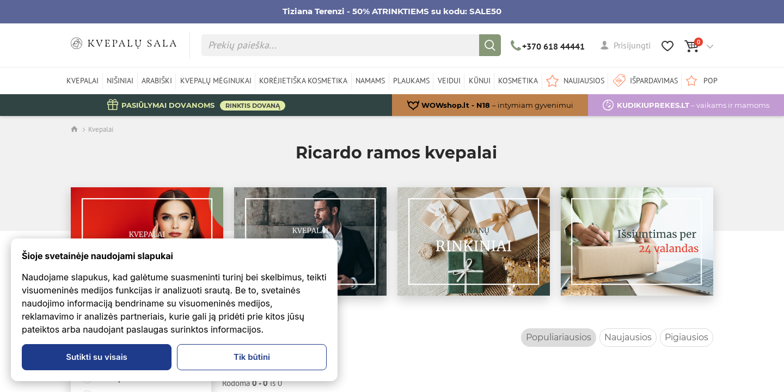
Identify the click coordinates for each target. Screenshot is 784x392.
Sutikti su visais (96, 357)
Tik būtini (252, 357)
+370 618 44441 (548, 46)
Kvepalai (100, 129)
